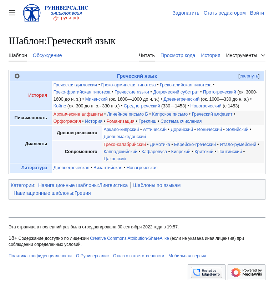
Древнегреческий (181, 99)
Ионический (209, 129)
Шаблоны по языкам (157, 185)
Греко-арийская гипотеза (186, 84)
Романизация (121, 121)
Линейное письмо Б (127, 114)
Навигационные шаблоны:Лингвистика (83, 185)
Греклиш (147, 121)
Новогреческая (141, 167)
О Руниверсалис (92, 255)
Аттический (155, 129)
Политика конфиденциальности (40, 255)
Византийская (107, 167)
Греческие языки (132, 92)
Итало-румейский (238, 144)
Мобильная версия (187, 255)
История (38, 95)
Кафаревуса (154, 151)
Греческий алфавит (212, 114)
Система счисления (181, 121)
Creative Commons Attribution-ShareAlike (129, 238)
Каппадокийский (120, 151)
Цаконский (114, 158)
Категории (22, 185)
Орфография (67, 121)
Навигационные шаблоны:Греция (52, 193)
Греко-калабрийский (124, 144)
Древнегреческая (72, 167)
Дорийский (182, 129)
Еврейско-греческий (195, 144)
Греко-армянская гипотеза (128, 84)
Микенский (96, 99)
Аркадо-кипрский (121, 129)
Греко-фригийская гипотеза (82, 92)
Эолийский (237, 129)
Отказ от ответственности (138, 255)
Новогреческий (206, 105)
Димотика (160, 144)
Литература (34, 167)
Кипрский (181, 151)
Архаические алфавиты (78, 114)
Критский (203, 151)
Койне (60, 105)
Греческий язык (137, 76)
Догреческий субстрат (176, 92)
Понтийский (229, 151)
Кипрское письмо (170, 114)
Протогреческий (219, 92)
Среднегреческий (142, 105)
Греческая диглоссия (75, 84)
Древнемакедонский (124, 136)
